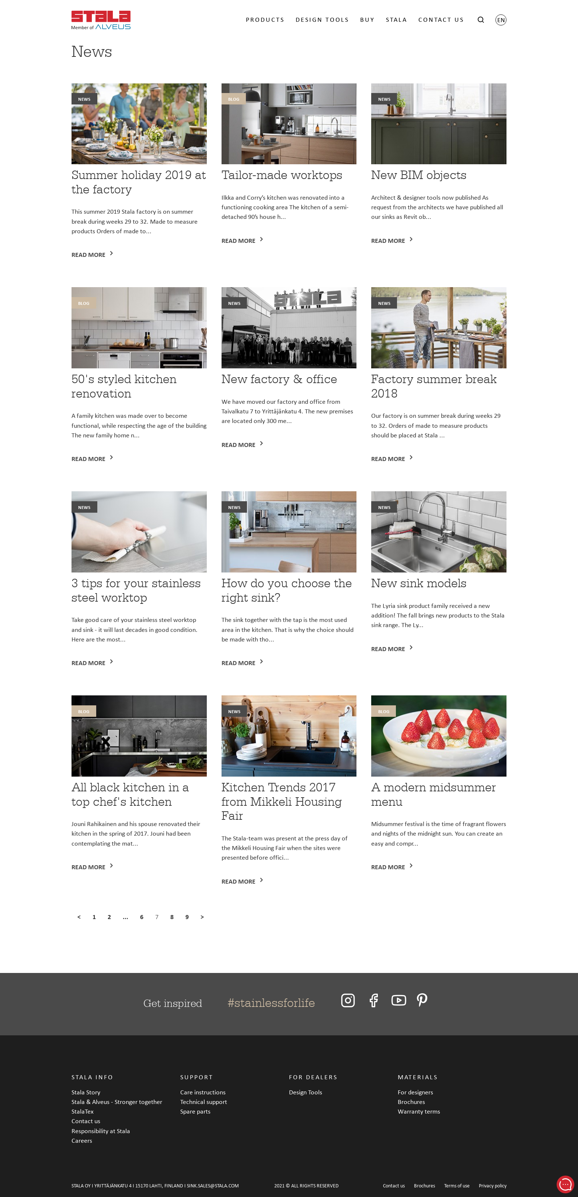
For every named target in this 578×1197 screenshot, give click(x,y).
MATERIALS (418, 1076)
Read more (89, 254)
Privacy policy (492, 1186)
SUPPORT (196, 1076)
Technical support (203, 1101)
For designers (415, 1091)
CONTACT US (441, 19)
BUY (367, 19)
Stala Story (86, 1091)
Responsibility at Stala (101, 1130)
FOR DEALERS (313, 1076)
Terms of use (457, 1186)
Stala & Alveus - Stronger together (117, 1101)
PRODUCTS (265, 19)
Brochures (411, 1101)
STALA (396, 19)
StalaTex (83, 1111)
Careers (82, 1140)
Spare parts (195, 1111)
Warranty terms (419, 1111)
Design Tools (305, 1091)
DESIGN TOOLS (322, 19)
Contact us (86, 1120)
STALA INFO (93, 1076)
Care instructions (203, 1091)
